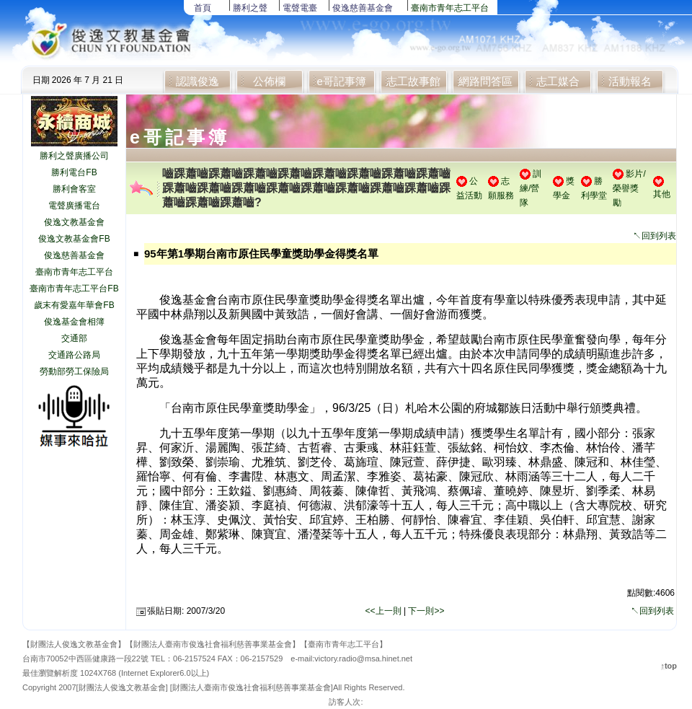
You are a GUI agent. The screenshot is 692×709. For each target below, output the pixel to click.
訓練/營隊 (530, 188)
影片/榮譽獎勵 (629, 188)
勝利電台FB (74, 172)
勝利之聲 (250, 8)
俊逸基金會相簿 (74, 322)
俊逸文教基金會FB (74, 239)
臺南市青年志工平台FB (74, 288)
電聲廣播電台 (74, 206)
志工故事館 (413, 81)
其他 (661, 194)
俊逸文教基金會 (74, 222)
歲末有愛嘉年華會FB (74, 305)
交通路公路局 (74, 355)
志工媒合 (558, 81)
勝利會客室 (74, 189)
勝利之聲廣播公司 (74, 156)
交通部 (74, 338)
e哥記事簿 (340, 81)
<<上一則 (384, 611)
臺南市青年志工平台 (450, 8)
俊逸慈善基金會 (362, 8)
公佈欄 (269, 81)
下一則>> (426, 611)
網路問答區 (485, 81)
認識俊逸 (197, 81)
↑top (668, 665)
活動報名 (630, 81)
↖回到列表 (654, 236)
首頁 (202, 8)
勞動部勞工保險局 (74, 371)
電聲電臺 (300, 8)
